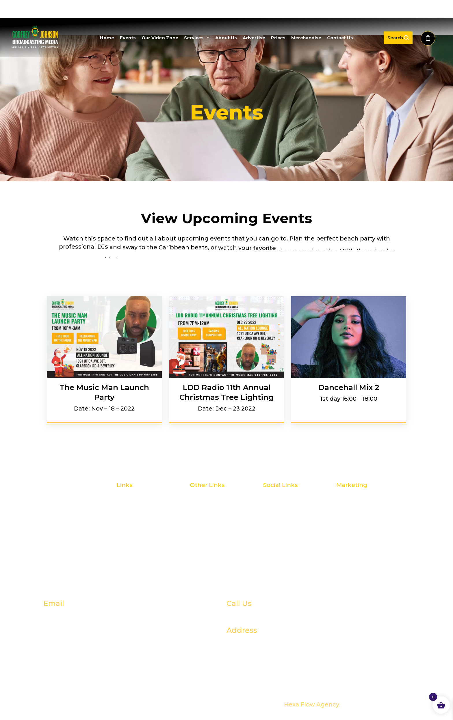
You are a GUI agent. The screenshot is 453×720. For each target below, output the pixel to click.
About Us (131, 545)
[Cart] (431, 37)
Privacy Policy (210, 545)
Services (129, 534)
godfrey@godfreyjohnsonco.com (120, 615)
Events (127, 512)
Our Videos (133, 523)
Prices (199, 512)
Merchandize (209, 523)
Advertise (204, 501)
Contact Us (206, 534)
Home (126, 501)
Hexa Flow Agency (311, 704)
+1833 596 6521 (259, 615)
